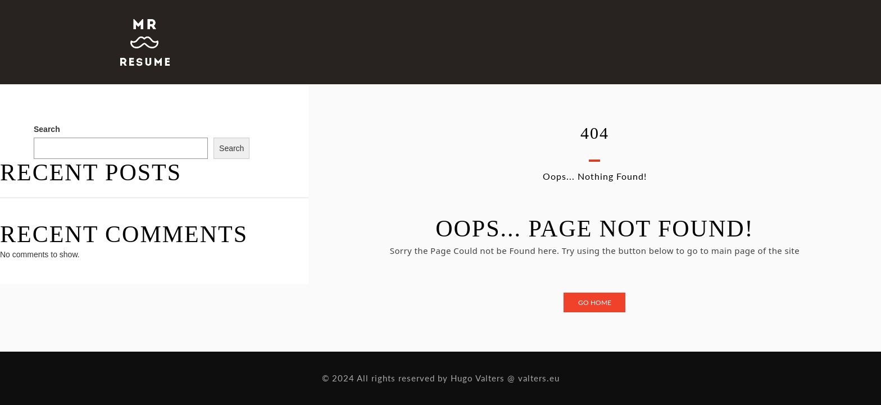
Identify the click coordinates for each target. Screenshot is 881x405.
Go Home (594, 302)
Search (47, 129)
